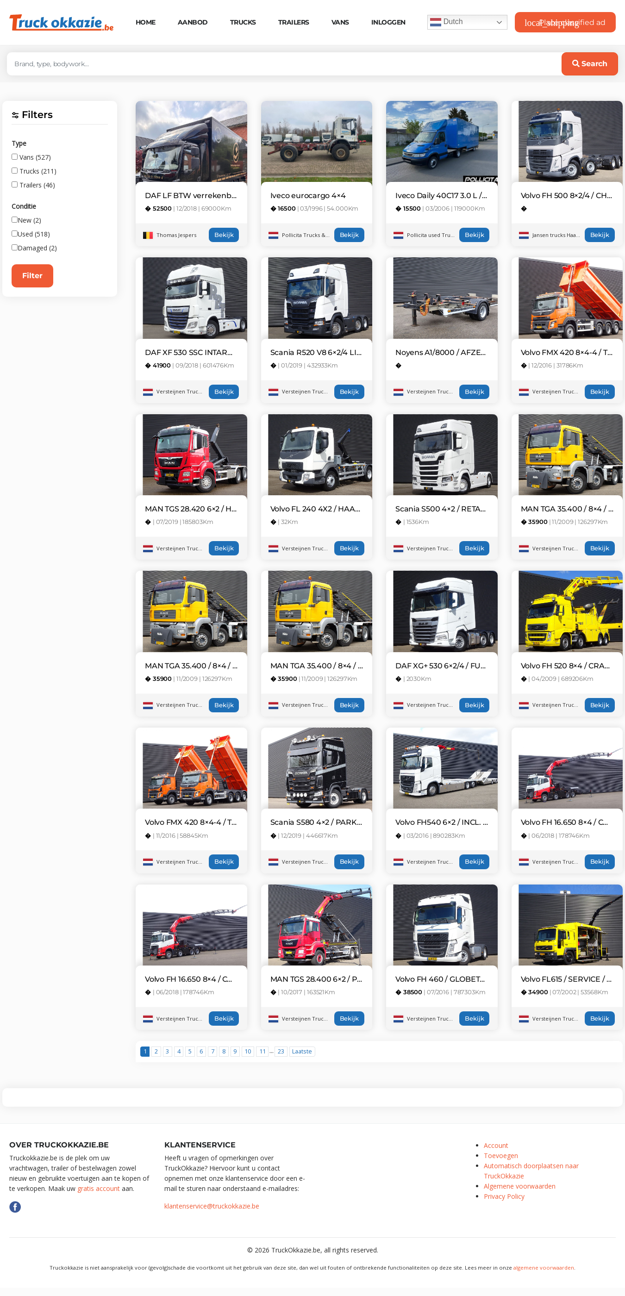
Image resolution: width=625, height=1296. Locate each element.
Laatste (302, 1051)
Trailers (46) (33, 185)
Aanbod (193, 22)
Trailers (293, 22)
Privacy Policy (504, 1196)
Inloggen (388, 22)
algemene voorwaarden (543, 1267)
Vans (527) (31, 157)
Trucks (243, 22)
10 (247, 1051)
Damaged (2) (34, 247)
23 (281, 1051)
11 (262, 1051)
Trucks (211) (34, 171)
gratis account (98, 1188)
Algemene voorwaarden (520, 1186)
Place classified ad (565, 23)
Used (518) (31, 234)
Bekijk (223, 234)
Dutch (446, 22)
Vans (340, 22)
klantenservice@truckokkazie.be (211, 1206)
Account (496, 1145)
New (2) (26, 220)
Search (589, 63)
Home (146, 22)
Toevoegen (501, 1155)
